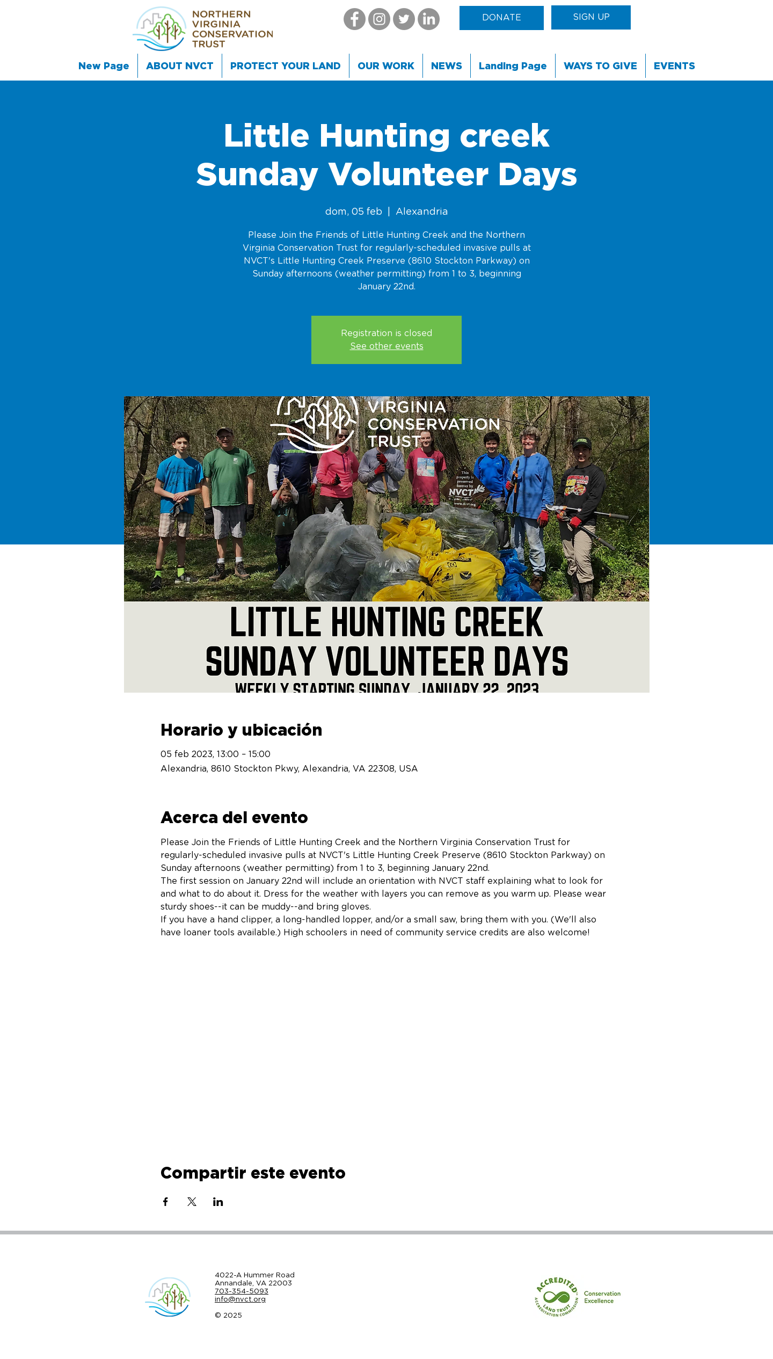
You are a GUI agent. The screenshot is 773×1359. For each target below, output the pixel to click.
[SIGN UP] (591, 17)
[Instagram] (379, 19)
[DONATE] (502, 18)
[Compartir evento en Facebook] (166, 1201)
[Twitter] (404, 19)
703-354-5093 (241, 1291)
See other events (387, 346)
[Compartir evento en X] (192, 1201)
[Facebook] (355, 19)
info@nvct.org (240, 1299)
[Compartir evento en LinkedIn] (218, 1201)
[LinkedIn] (429, 19)
